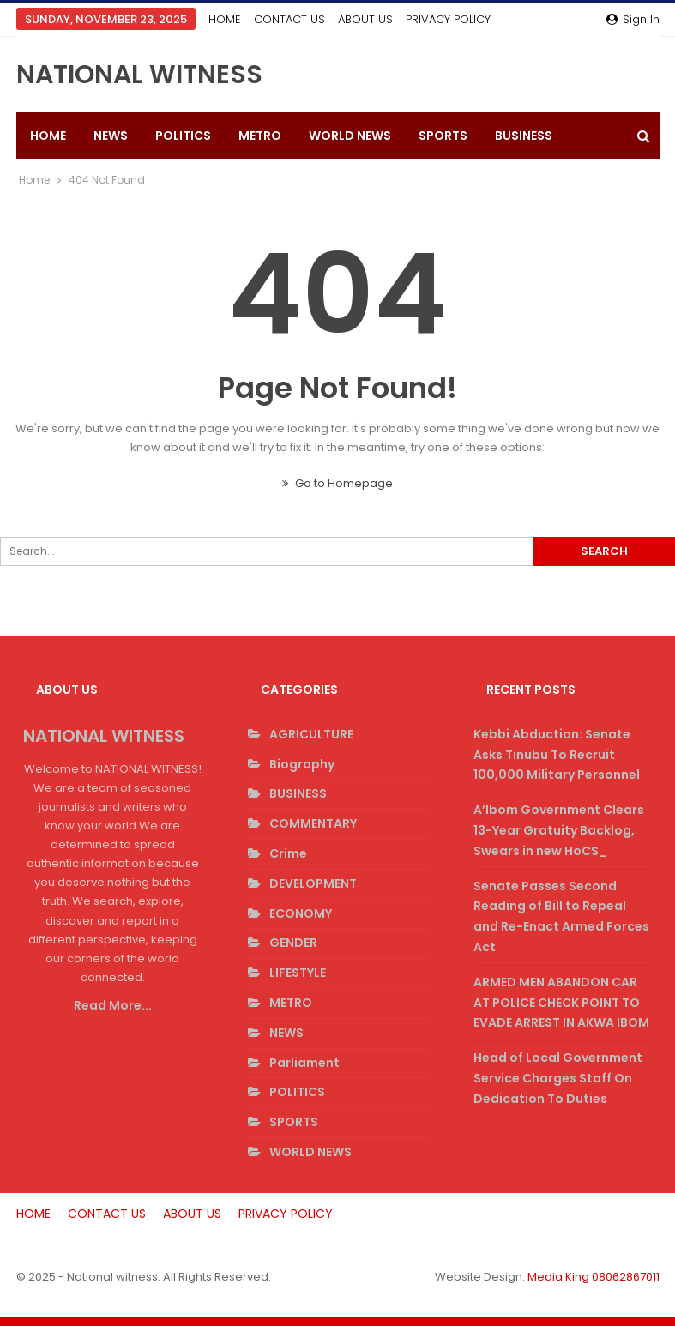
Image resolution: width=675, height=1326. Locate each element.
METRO (259, 135)
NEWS (110, 135)
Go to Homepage (337, 483)
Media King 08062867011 (593, 1277)
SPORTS (443, 135)
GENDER (293, 942)
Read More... (113, 1005)
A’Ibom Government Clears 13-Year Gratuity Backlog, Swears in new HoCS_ (558, 830)
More (425, 19)
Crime (288, 853)
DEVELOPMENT (313, 883)
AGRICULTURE (311, 734)
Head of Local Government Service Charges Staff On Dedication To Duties (557, 1078)
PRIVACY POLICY (285, 1213)
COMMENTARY (313, 823)
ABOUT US (365, 19)
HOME (224, 19)
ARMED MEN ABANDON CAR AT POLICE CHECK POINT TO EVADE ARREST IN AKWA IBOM (561, 1002)
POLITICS (183, 135)
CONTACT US (289, 19)
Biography (301, 764)
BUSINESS (298, 793)
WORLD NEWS (350, 135)
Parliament (304, 1062)
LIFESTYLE (297, 972)
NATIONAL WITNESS (139, 75)
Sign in (633, 19)
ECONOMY (300, 913)
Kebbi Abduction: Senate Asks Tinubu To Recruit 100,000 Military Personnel (556, 755)
